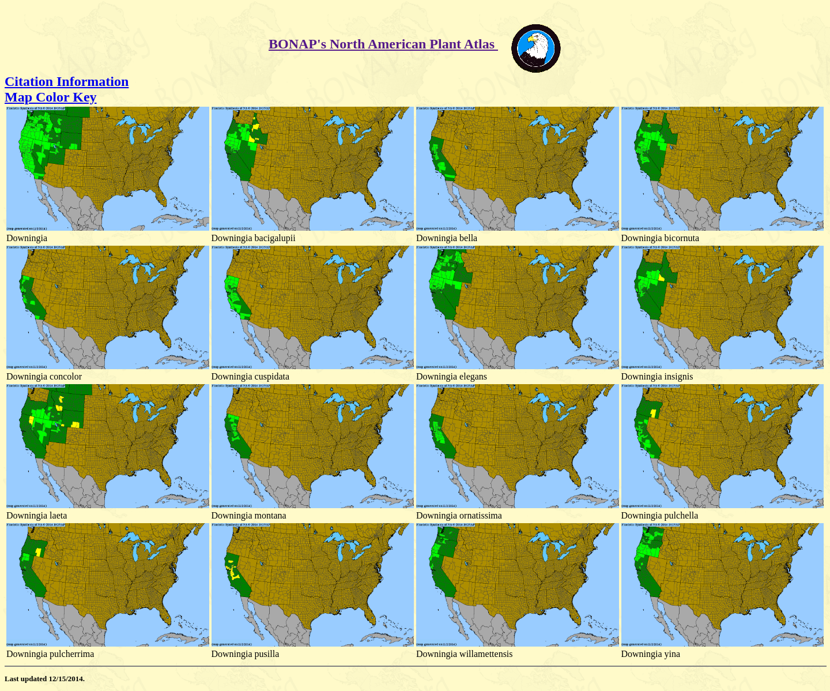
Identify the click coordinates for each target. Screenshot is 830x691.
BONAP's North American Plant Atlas (383, 43)
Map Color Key (51, 96)
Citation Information (67, 81)
